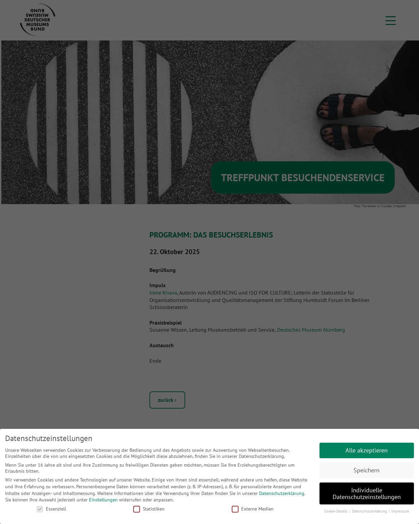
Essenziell (51, 509)
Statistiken (149, 509)
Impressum (400, 511)
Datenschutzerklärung (281, 493)
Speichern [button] (367, 470)
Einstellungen (103, 500)
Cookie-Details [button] (336, 511)
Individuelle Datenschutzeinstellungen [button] (367, 493)
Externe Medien (253, 509)
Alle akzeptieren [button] (366, 450)
